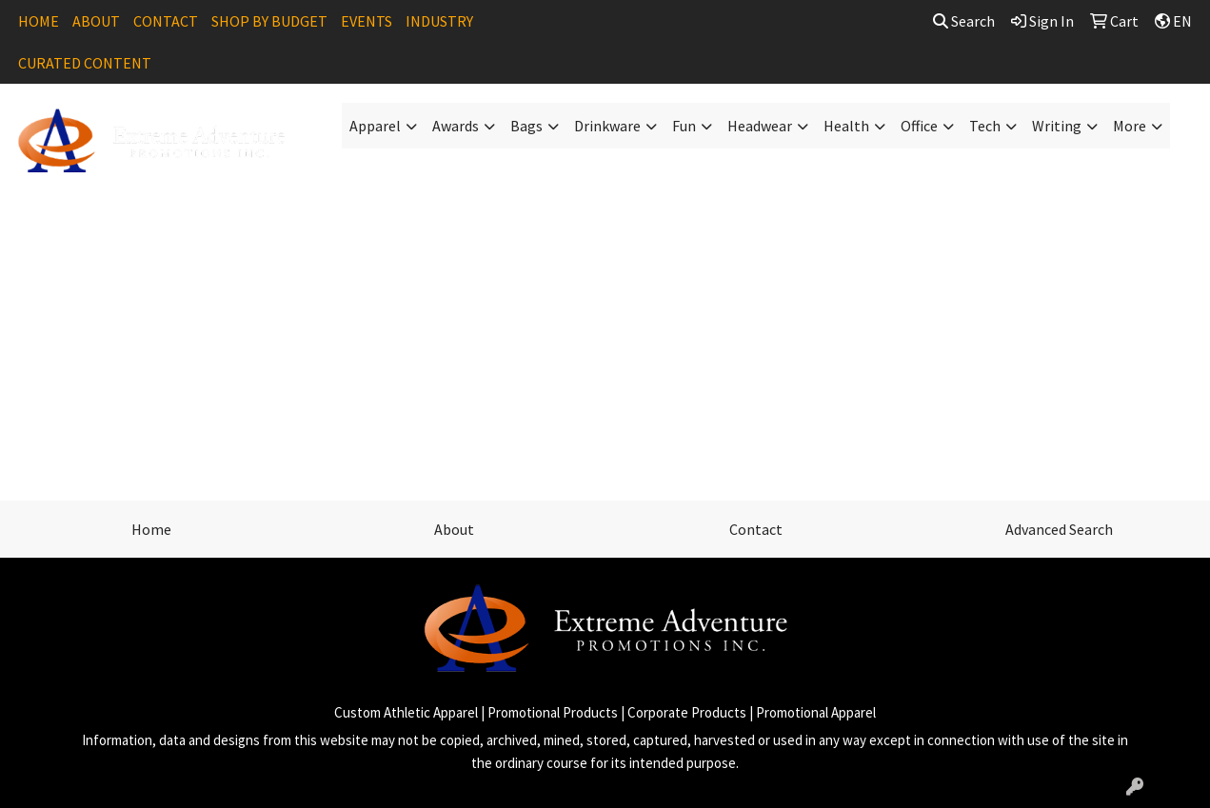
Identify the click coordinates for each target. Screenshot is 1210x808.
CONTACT (165, 20)
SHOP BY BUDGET (269, 20)
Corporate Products (686, 712)
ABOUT (96, 20)
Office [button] (919, 125)
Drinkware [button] (607, 125)
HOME (38, 20)
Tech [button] (985, 125)
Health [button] (846, 125)
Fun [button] (684, 125)
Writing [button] (1056, 125)
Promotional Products (552, 712)
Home (151, 529)
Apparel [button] (375, 125)
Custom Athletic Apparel (406, 712)
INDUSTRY (439, 20)
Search (964, 20)
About (454, 529)
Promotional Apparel (816, 712)
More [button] (1129, 125)
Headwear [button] (759, 125)
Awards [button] (455, 125)
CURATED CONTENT (84, 62)
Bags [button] (526, 125)
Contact (756, 529)
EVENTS (366, 20)
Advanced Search (1059, 529)
